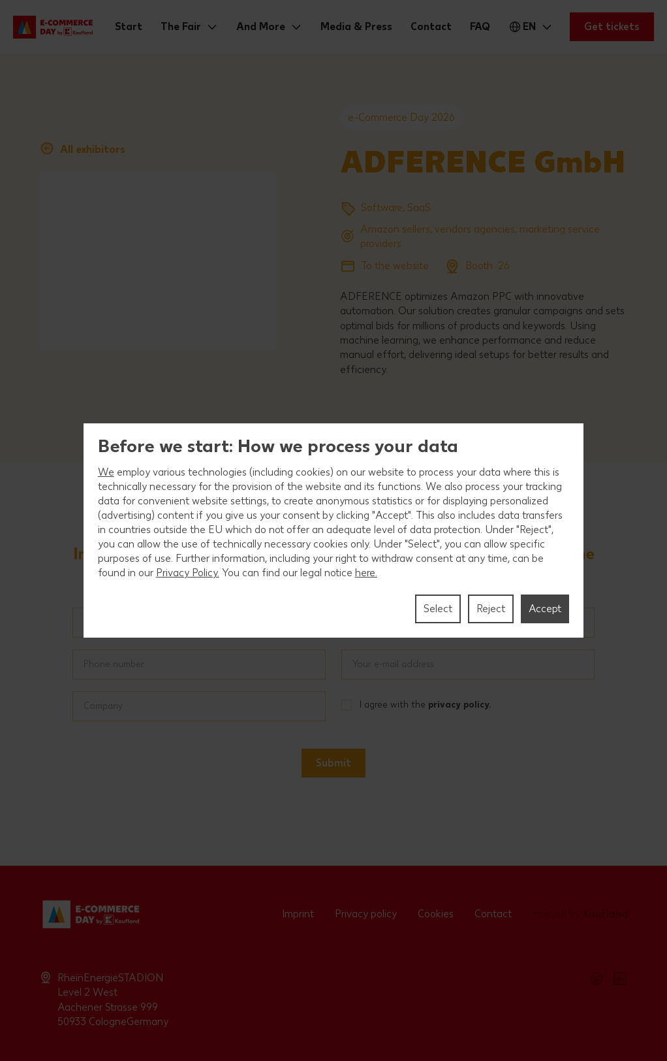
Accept (545, 608)
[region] (334, 530)
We (106, 472)
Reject (490, 608)
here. (366, 572)
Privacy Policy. (187, 572)
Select (438, 608)
